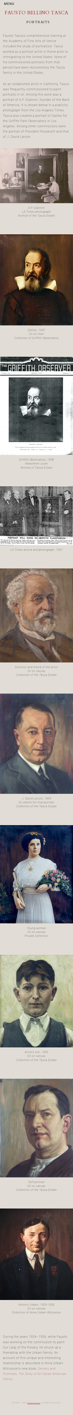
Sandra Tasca (33, 1403)
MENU (9, 4)
